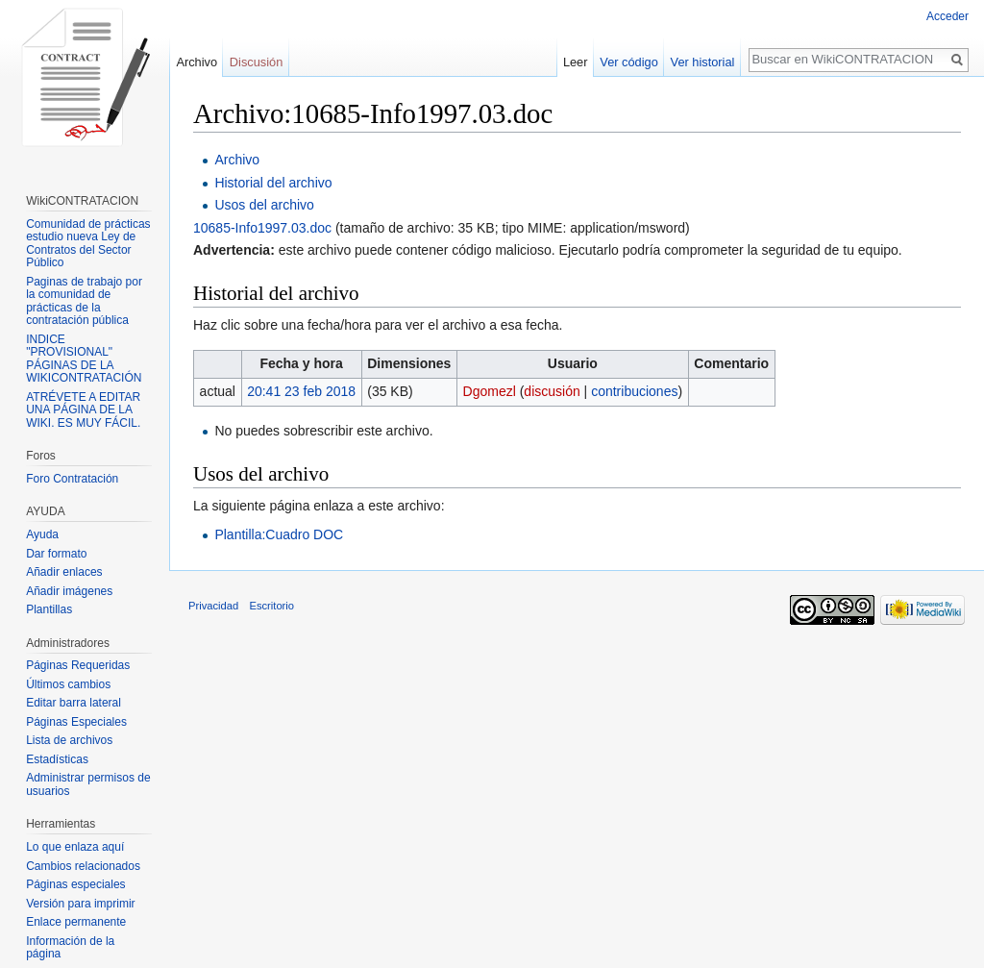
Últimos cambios (68, 684)
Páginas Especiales (76, 722)
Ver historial (703, 62)
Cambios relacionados (83, 866)
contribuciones (634, 391)
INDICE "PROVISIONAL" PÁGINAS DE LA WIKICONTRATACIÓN (83, 359)
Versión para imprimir (80, 903)
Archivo (236, 159)
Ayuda (42, 534)
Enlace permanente (76, 922)
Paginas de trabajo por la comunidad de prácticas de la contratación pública (84, 301)
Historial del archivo (273, 182)
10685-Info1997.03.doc (262, 228)
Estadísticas (57, 759)
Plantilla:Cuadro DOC (278, 534)
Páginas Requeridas (78, 665)
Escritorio (271, 605)
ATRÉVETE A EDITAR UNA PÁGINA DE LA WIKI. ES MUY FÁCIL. (83, 410)
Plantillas (49, 609)
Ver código (628, 62)
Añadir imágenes (69, 591)
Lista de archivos (69, 740)
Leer (575, 62)
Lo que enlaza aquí (75, 847)
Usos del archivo (264, 204)
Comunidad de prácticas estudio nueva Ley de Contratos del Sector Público (88, 243)
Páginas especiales (75, 884)
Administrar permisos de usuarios (88, 784)
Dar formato (56, 553)
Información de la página (70, 947)
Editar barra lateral (73, 702)
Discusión (256, 62)
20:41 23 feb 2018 (301, 391)
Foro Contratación (72, 478)
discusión (551, 391)
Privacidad (213, 605)
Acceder (947, 16)
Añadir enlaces (64, 572)
